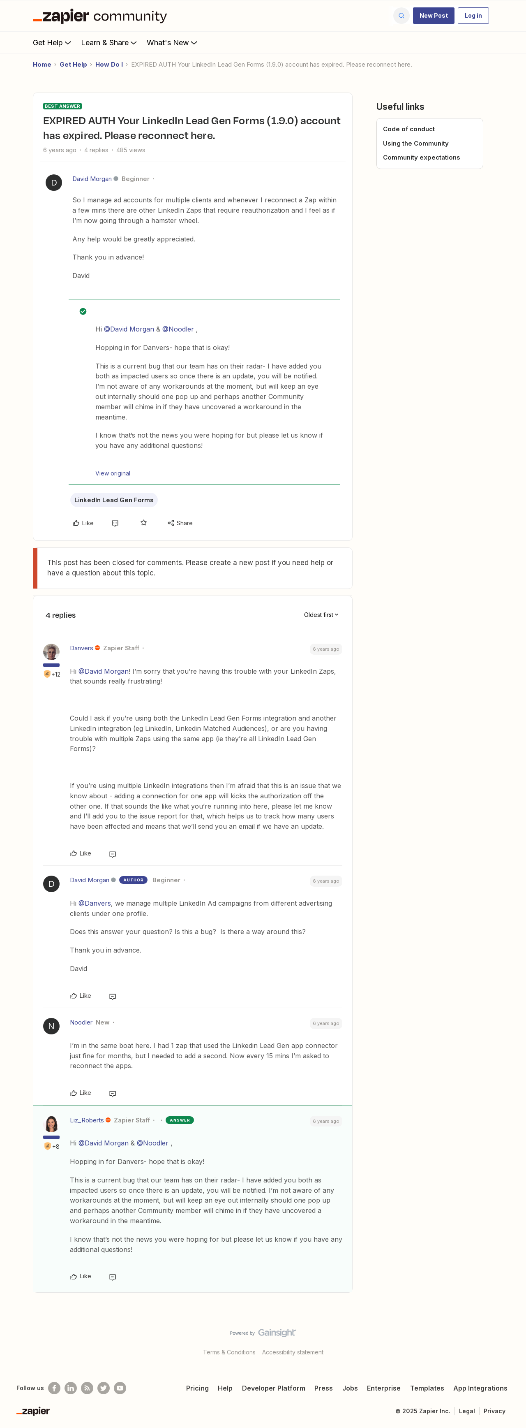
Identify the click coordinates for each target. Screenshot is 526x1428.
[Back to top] (509, 1340)
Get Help (53, 42)
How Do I (109, 64)
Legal (467, 1410)
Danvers (81, 648)
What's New (173, 42)
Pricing (197, 1388)
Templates (427, 1388)
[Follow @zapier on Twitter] (103, 1388)
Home (42, 64)
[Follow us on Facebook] (54, 1388)
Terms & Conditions (229, 1352)
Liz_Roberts (87, 1120)
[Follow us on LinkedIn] (71, 1388)
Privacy (494, 1410)
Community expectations (421, 157)
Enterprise (384, 1388)
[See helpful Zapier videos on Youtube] (120, 1388)
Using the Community (416, 143)
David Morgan (92, 179)
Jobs (350, 1388)
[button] (433, 15)
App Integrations (480, 1388)
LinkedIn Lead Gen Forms (114, 500)
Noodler (81, 1022)
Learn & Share (109, 42)
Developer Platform (273, 1388)
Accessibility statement (292, 1352)
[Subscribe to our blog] (87, 1388)
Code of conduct (409, 129)
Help (225, 1388)
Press (323, 1388)
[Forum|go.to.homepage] (102, 15)
